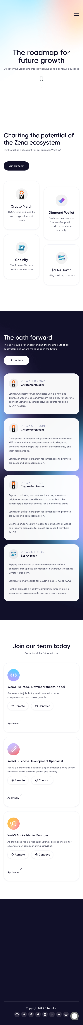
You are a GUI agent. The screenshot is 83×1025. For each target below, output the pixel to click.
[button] (76, 14)
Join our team (16, 165)
